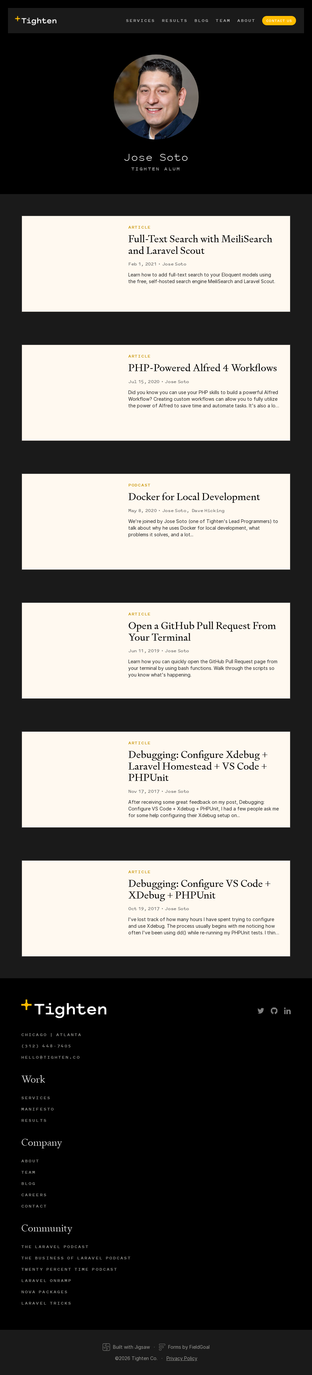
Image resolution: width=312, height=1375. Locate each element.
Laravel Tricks (46, 1303)
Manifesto (37, 1109)
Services (141, 20)
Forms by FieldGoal (184, 1347)
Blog (201, 20)
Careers (34, 1195)
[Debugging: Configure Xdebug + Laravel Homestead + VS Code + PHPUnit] (70, 779)
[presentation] (34, 20)
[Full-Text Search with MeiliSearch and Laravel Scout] (70, 264)
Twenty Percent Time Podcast (69, 1269)
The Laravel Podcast (55, 1246)
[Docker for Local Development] (70, 522)
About (246, 20)
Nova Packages (44, 1292)
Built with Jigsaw (126, 1347)
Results (175, 20)
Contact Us (279, 20)
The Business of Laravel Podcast (76, 1258)
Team (223, 20)
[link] (261, 1010)
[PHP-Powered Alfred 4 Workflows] (70, 393)
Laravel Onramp (46, 1280)
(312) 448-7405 (46, 1046)
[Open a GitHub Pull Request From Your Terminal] (70, 650)
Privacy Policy (181, 1358)
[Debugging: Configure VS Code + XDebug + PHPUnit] (70, 908)
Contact (34, 1206)
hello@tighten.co (50, 1057)
